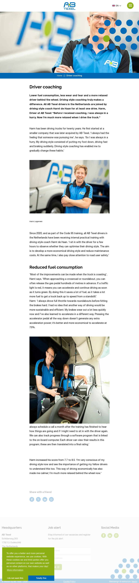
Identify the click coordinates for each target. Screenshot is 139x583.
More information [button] (15, 570)
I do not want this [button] (15, 578)
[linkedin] (110, 536)
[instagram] (116, 536)
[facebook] (103, 536)
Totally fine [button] (41, 578)
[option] (69, 42)
